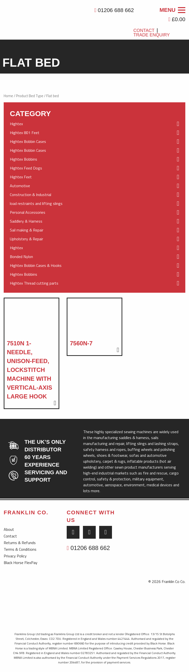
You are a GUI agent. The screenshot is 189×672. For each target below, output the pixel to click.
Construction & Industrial (94, 195)
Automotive (94, 186)
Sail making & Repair (94, 230)
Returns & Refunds (20, 543)
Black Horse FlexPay (20, 562)
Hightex (94, 124)
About (9, 529)
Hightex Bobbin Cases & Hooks (94, 265)
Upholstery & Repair (94, 239)
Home (8, 96)
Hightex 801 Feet (94, 133)
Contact (144, 30)
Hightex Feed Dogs (94, 168)
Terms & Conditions (20, 549)
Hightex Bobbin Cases (94, 141)
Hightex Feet (94, 177)
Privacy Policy (15, 556)
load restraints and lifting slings (94, 203)
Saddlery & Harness (94, 221)
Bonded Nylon (94, 257)
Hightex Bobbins (94, 159)
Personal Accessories (94, 212)
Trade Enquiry (151, 34)
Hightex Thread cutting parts (94, 283)
